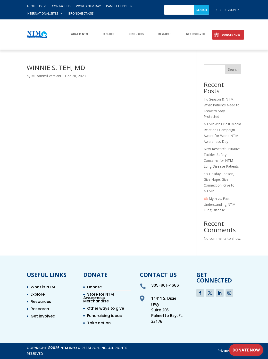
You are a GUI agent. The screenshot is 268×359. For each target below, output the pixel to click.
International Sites (42, 14)
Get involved (195, 34)
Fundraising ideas (104, 316)
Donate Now (231, 34)
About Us (34, 6)
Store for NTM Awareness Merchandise (98, 298)
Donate (94, 287)
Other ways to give (105, 309)
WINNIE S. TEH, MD (56, 67)
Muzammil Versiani (46, 76)
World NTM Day (88, 6)
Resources (136, 34)
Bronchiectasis (81, 14)
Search (233, 69)
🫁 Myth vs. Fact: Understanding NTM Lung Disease (219, 204)
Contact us (61, 6)
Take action (99, 323)
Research (164, 34)
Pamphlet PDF (117, 6)
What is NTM (79, 34)
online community (226, 10)
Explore (108, 34)
